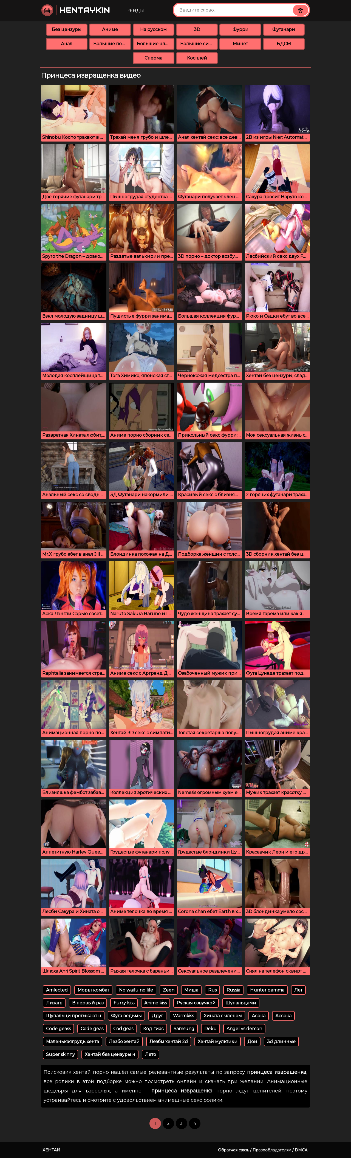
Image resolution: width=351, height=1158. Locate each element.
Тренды (134, 10)
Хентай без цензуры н (110, 1054)
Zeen (168, 990)
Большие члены (155, 43)
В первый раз (88, 1003)
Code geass (58, 1028)
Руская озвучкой (196, 1003)
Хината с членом (223, 1015)
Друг (157, 1015)
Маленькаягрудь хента (72, 1041)
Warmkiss (183, 1015)
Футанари (283, 29)
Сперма (153, 58)
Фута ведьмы (126, 1015)
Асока (258, 1015)
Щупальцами (240, 1003)
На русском (153, 29)
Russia (233, 990)
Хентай (51, 1150)
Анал (66, 43)
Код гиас (153, 1028)
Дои (252, 1041)
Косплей (197, 58)
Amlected (57, 990)
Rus (212, 990)
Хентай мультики (217, 1041)
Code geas (92, 1028)
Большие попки (112, 43)
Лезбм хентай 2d (168, 1041)
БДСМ (284, 43)
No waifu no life (136, 990)
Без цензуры (66, 29)
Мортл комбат (93, 990)
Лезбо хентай (124, 1041)
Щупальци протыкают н (73, 1015)
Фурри (240, 29)
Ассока (283, 1015)
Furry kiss (124, 1003)
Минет (240, 43)
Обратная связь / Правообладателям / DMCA (262, 1150)
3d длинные (281, 1041)
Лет (298, 990)
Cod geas (123, 1028)
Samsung (184, 1028)
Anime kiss (155, 1003)
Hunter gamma (267, 990)
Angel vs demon (244, 1028)
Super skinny (60, 1054)
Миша (191, 990)
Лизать (54, 1003)
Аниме (110, 29)
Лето (150, 1054)
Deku (210, 1028)
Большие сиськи (199, 43)
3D (197, 29)
